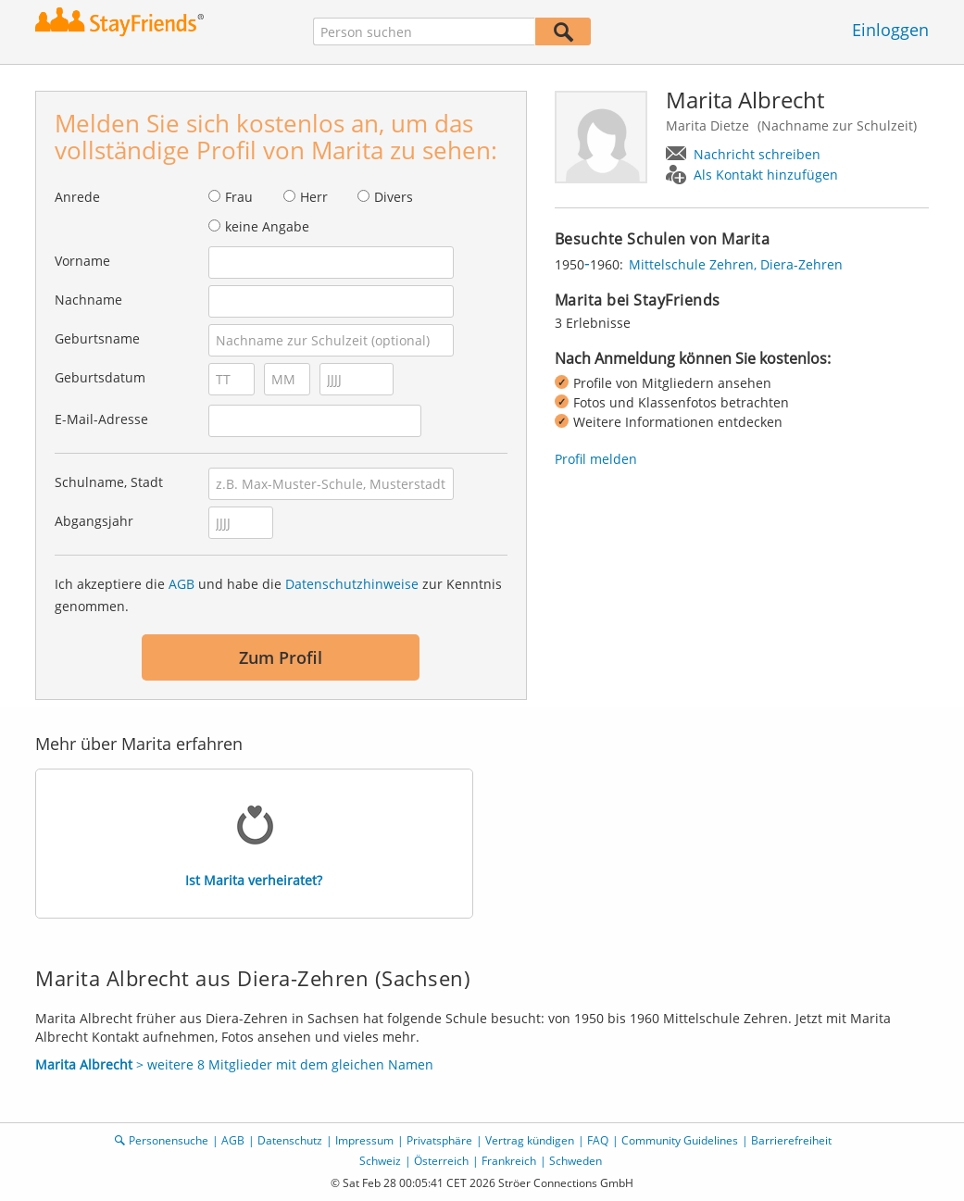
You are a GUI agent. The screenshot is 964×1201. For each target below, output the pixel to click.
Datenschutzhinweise (352, 584)
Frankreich (509, 1161)
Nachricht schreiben (757, 154)
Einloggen (890, 30)
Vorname (82, 260)
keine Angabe (267, 226)
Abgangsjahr (94, 521)
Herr (314, 197)
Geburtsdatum (100, 377)
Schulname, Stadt (109, 482)
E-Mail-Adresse (101, 419)
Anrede (77, 197)
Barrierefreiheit (791, 1140)
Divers (393, 197)
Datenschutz (289, 1140)
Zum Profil (280, 657)
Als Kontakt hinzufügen (766, 174)
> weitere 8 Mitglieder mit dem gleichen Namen (234, 1064)
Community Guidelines (679, 1140)
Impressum (364, 1140)
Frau (239, 197)
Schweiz (380, 1161)
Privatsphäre (439, 1140)
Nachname (88, 299)
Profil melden (596, 459)
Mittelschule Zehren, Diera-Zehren (736, 264)
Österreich (441, 1161)
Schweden (575, 1161)
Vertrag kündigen (529, 1140)
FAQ (597, 1140)
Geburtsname (97, 338)
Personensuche (168, 1140)
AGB (181, 584)
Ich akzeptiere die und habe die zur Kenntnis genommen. (278, 595)
